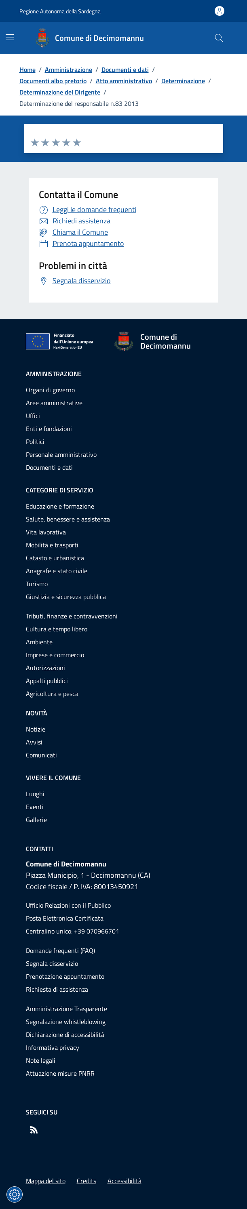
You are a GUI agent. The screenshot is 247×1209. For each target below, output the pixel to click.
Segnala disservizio (52, 963)
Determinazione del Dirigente (59, 92)
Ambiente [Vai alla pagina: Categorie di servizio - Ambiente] (39, 642)
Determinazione (183, 81)
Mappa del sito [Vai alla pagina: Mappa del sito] (45, 1181)
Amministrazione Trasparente (66, 1008)
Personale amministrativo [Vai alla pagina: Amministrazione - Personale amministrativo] (61, 454)
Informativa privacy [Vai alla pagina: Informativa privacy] (52, 1047)
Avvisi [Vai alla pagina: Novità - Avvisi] (34, 742)
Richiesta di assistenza (57, 989)
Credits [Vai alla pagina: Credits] (86, 1181)
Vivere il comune (53, 777)
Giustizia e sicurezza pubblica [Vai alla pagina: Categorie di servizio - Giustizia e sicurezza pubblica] (66, 596)
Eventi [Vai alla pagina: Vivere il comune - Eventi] (35, 807)
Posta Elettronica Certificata (64, 918)
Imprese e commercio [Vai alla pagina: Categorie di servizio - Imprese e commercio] (55, 655)
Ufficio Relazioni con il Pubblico (68, 905)
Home (27, 69)
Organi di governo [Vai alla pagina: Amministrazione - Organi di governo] (50, 390)
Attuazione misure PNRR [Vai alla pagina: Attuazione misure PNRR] (60, 1073)
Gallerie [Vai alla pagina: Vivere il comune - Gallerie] (36, 819)
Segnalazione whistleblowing (66, 1021)
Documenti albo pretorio (53, 81)
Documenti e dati (125, 69)
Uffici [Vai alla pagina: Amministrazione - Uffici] (33, 416)
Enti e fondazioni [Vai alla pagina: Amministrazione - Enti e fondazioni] (49, 428)
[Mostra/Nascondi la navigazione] (10, 37)
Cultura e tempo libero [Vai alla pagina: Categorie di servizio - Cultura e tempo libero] (56, 629)
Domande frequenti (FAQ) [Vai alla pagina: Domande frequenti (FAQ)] (60, 950)
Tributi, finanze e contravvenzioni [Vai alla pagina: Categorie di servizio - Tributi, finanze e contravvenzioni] (72, 616)
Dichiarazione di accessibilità (65, 1034)
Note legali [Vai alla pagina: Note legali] (40, 1060)
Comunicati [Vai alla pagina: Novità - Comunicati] (41, 755)
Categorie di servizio (59, 490)
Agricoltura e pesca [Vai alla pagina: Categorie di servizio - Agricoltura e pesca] (52, 693)
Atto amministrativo (124, 81)
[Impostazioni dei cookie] (14, 1194)
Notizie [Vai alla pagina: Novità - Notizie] (35, 729)
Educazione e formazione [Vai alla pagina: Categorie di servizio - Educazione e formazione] (60, 506)
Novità (36, 713)
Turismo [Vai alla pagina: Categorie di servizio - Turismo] (37, 584)
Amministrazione (68, 69)
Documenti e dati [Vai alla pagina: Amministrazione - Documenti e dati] (49, 467)
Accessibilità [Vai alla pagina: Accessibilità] (124, 1181)
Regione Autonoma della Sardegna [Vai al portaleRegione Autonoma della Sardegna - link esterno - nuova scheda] (60, 11)
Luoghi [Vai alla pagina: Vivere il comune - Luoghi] (35, 794)
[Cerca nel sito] (219, 38)
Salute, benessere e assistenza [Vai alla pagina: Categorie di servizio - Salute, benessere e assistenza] (68, 519)
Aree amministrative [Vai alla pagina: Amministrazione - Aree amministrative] (54, 403)
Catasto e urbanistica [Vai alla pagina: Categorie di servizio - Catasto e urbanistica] (55, 558)
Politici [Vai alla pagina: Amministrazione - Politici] (35, 441)
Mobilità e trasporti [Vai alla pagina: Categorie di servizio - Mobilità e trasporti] (52, 545)
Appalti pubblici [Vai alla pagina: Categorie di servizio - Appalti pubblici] (47, 680)
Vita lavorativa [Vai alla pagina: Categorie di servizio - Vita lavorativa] (46, 532)
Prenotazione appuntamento (65, 976)
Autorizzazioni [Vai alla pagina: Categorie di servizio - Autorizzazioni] (45, 668)
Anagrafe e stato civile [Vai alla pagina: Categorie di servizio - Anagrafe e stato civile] (56, 571)
